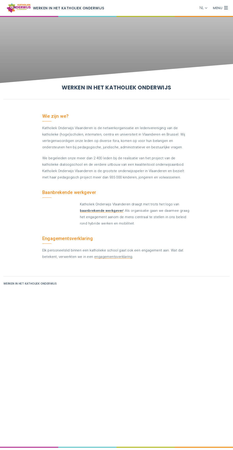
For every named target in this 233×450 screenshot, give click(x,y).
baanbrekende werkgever (101, 211)
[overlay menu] (226, 8)
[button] (204, 8)
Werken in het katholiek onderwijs (30, 283)
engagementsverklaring (113, 257)
